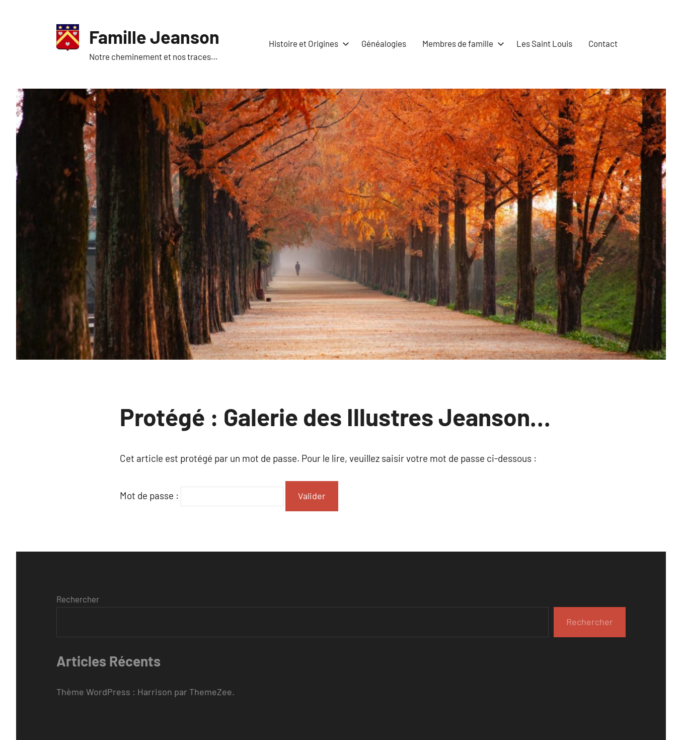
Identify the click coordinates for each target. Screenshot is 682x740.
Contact (603, 43)
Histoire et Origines (307, 43)
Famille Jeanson (154, 36)
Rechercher (77, 599)
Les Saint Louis (544, 43)
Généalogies (383, 43)
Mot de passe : (201, 495)
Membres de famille (461, 43)
